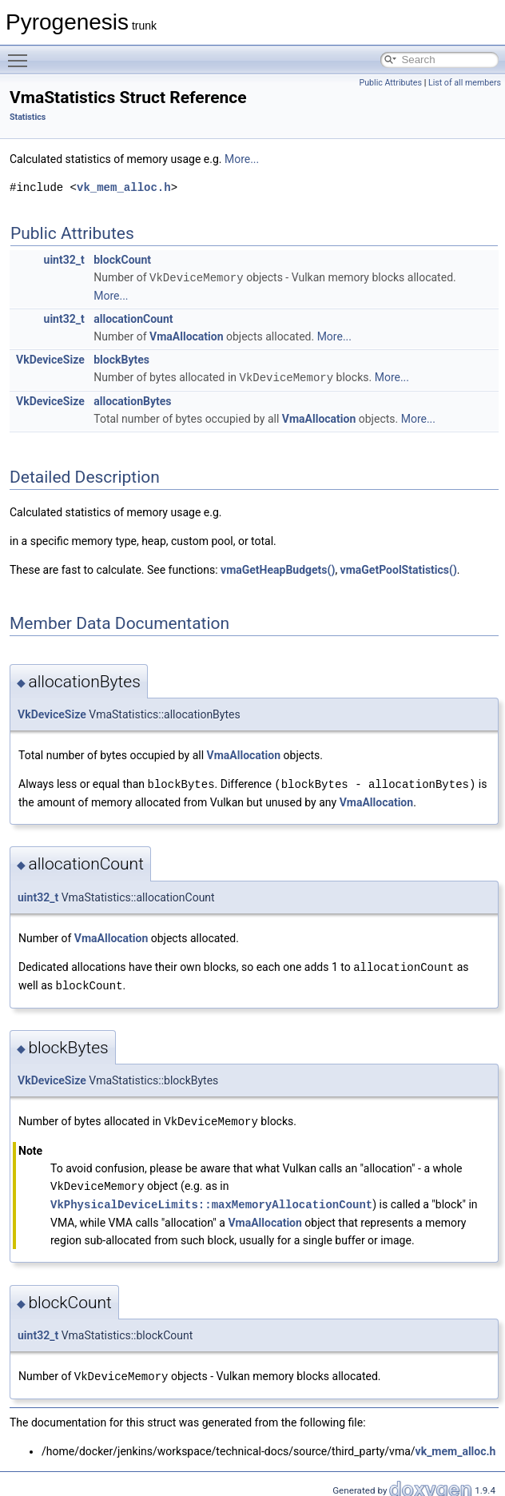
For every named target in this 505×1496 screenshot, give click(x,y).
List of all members (464, 83)
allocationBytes (132, 399)
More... (242, 159)
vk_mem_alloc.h (124, 187)
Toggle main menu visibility (21, 54)
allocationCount (133, 318)
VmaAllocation (186, 335)
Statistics (28, 117)
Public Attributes (390, 83)
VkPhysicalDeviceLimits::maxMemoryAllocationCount (211, 1198)
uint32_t (64, 259)
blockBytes (121, 358)
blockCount (122, 259)
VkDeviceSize (50, 358)
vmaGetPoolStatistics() (398, 568)
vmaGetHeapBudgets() (278, 568)
